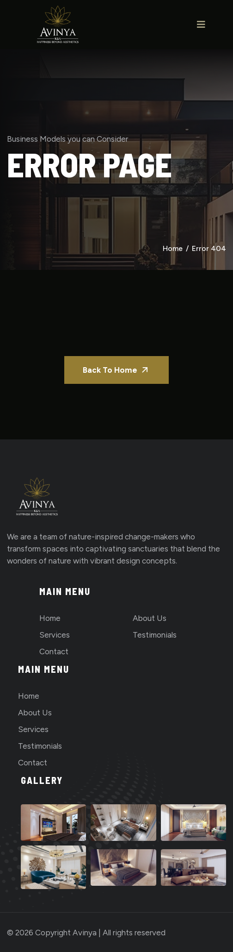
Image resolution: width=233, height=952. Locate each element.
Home (173, 248)
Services (54, 634)
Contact (53, 651)
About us (149, 618)
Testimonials (155, 634)
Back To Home (116, 369)
